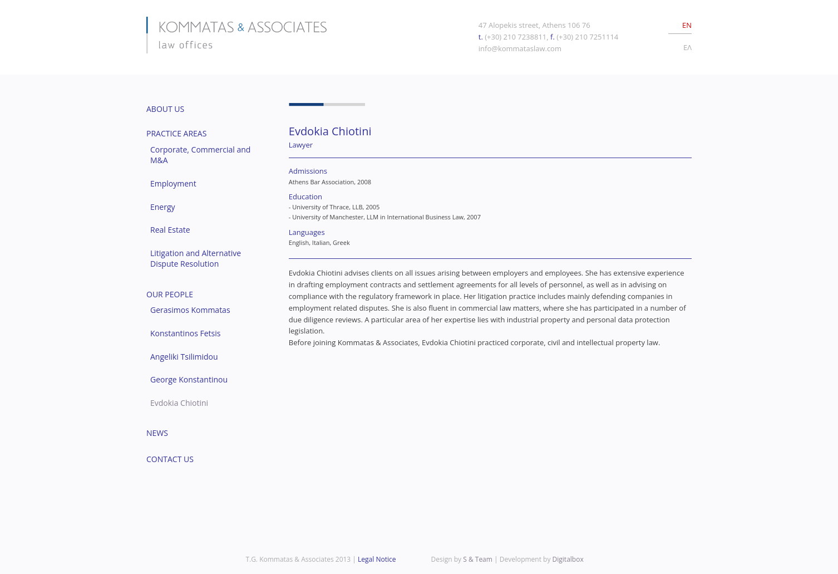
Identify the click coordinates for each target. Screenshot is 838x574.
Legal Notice (377, 559)
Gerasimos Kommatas (190, 310)
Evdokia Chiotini (179, 403)
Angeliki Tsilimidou (184, 356)
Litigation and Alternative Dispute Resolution (195, 258)
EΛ (687, 47)
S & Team (477, 559)
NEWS (157, 433)
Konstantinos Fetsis (185, 333)
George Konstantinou (189, 379)
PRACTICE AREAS (176, 133)
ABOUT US (165, 109)
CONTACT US (170, 459)
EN (687, 25)
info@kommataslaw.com (520, 48)
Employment (173, 183)
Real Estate (170, 229)
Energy (162, 207)
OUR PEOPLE (169, 294)
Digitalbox (568, 559)
